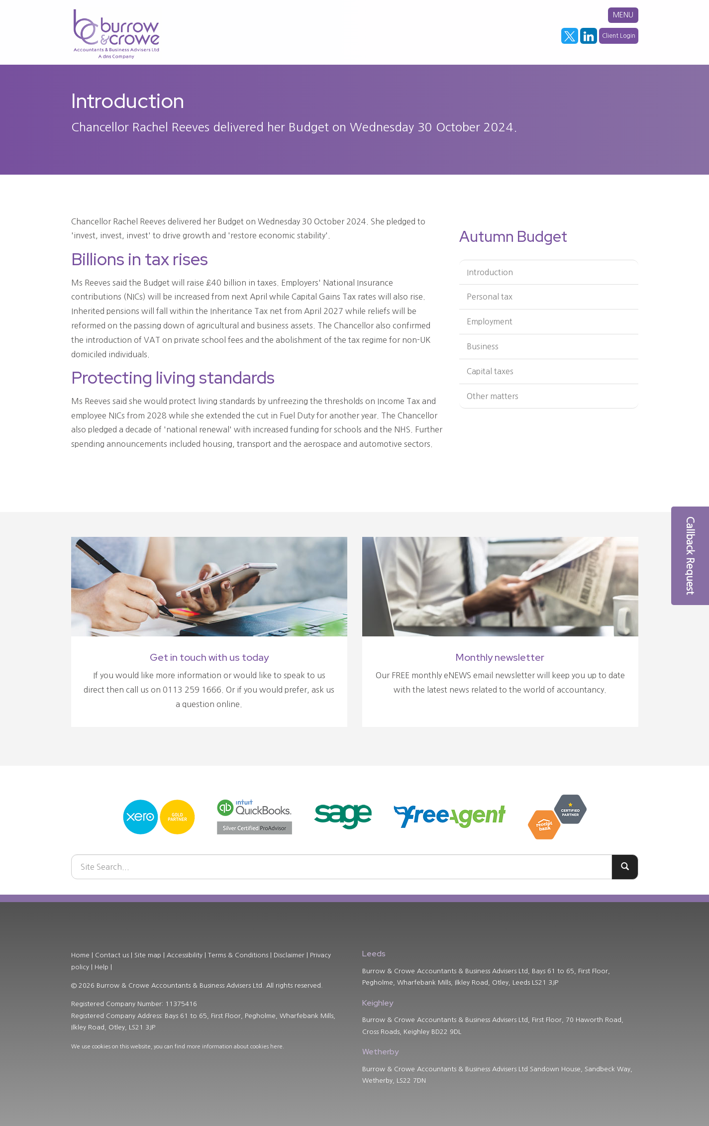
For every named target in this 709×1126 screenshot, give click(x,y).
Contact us (112, 955)
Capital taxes (490, 371)
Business (483, 346)
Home (80, 955)
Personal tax (489, 297)
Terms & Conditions (238, 955)
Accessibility (185, 955)
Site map (147, 955)
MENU (623, 14)
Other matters (492, 396)
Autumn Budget (513, 236)
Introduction (490, 272)
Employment (489, 321)
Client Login (618, 36)
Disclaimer (289, 955)
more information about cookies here (235, 1046)
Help (101, 967)
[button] (690, 556)
